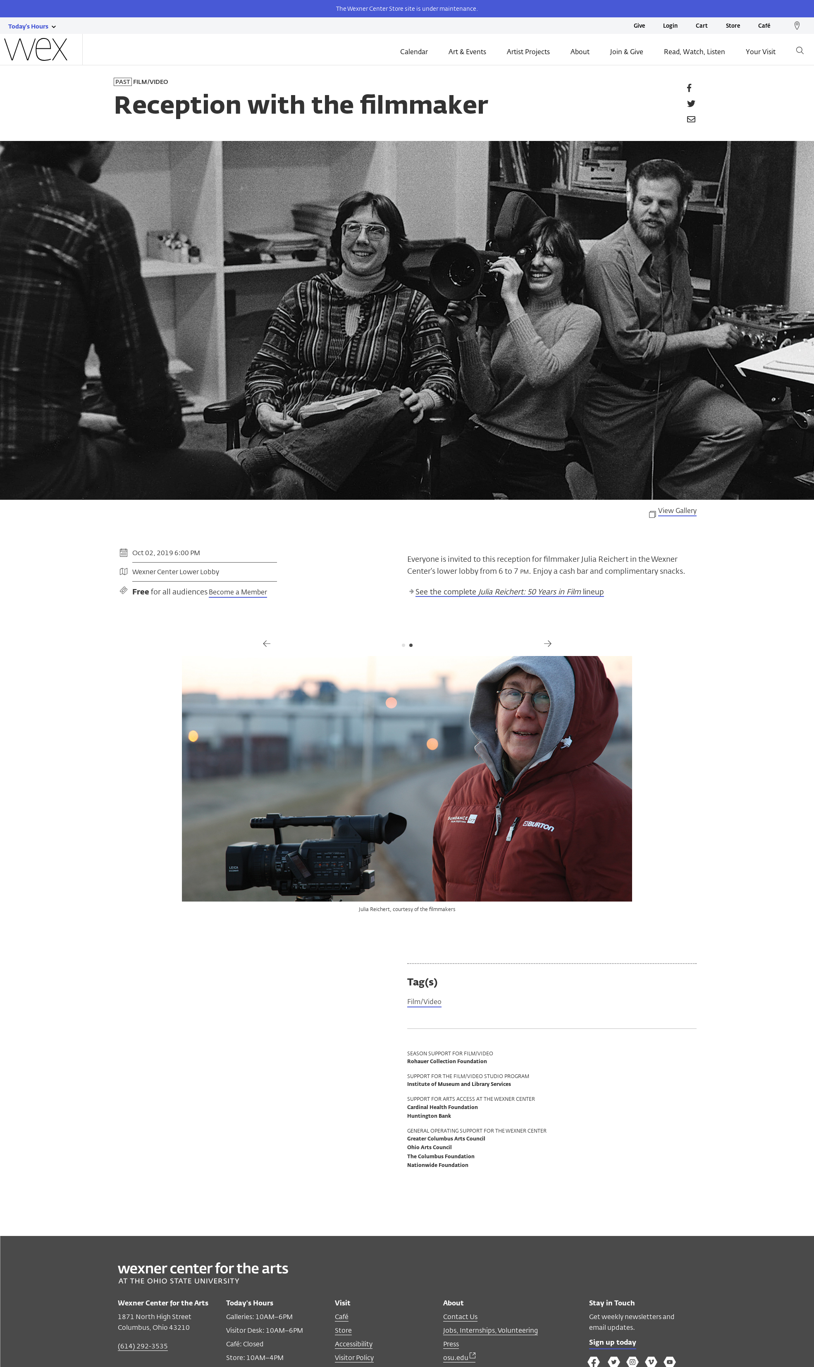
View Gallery (677, 511)
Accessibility (353, 1345)
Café (764, 26)
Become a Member (238, 592)
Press (451, 1345)
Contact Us (460, 1317)
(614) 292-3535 (143, 1347)
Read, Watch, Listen (694, 52)
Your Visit (761, 52)
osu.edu (459, 1358)
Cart (702, 26)
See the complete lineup (509, 592)
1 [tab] (403, 645)
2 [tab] (411, 645)
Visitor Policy (354, 1358)
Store (733, 26)
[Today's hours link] (28, 26)
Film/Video (426, 1002)
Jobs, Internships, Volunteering (490, 1331)
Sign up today (614, 1344)
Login (670, 26)
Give (639, 26)
